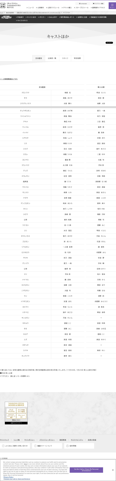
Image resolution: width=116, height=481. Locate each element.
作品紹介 (20, 17)
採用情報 (73, 446)
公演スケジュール (53, 7)
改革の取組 (92, 440)
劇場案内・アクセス (98, 7)
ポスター (42, 17)
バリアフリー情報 (98, 3)
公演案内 (41, 7)
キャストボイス (22, 20)
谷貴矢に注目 (82, 17)
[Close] (113, 470)
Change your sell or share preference (17, 479)
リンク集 (17, 440)
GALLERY (53, 17)
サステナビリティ (77, 440)
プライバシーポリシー (47, 440)
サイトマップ (4, 440)
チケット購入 (67, 7)
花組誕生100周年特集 (99, 17)
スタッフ (65, 58)
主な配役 (38, 58)
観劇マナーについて (45, 446)
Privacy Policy (8, 477)
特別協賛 (77, 58)
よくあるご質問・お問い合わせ (16, 446)
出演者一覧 (52, 58)
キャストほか (31, 17)
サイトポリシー (29, 440)
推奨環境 (63, 440)
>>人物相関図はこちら (9, 79)
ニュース (31, 7)
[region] (58, 470)
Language (83, 3)
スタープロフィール (82, 7)
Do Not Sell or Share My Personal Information (86, 470)
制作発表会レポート (67, 17)
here (25, 464)
